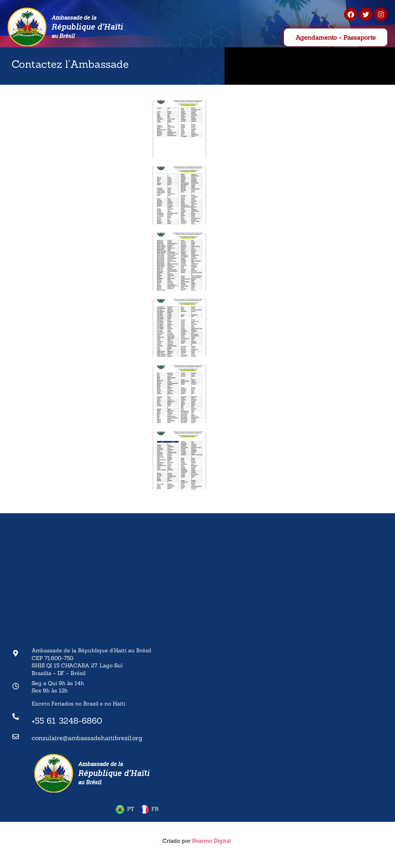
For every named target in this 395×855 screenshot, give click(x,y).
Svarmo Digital (212, 840)
